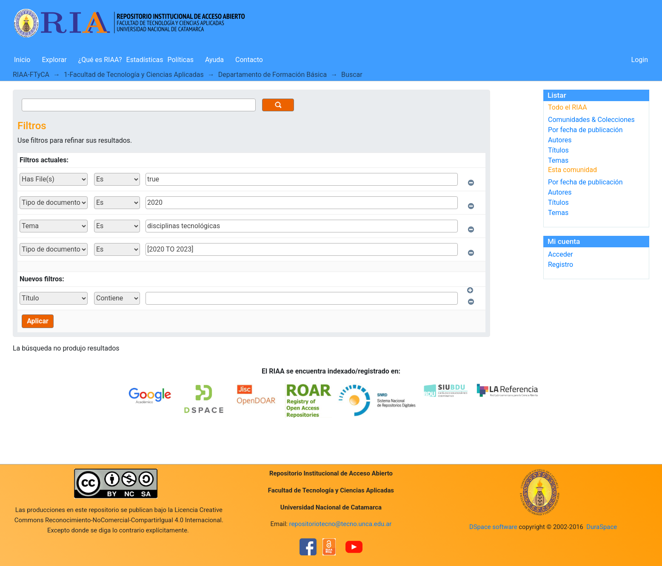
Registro (560, 264)
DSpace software (493, 527)
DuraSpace (601, 527)
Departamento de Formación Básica (272, 75)
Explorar (54, 60)
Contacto (249, 60)
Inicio (22, 60)
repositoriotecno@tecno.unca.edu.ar (340, 524)
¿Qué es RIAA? (100, 60)
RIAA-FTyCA (31, 75)
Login (639, 60)
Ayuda (214, 60)
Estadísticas (144, 60)
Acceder (560, 254)
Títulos (558, 150)
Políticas (181, 60)
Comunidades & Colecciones (591, 120)
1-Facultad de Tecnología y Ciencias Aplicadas (134, 75)
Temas (558, 160)
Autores (559, 140)
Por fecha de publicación (585, 130)
